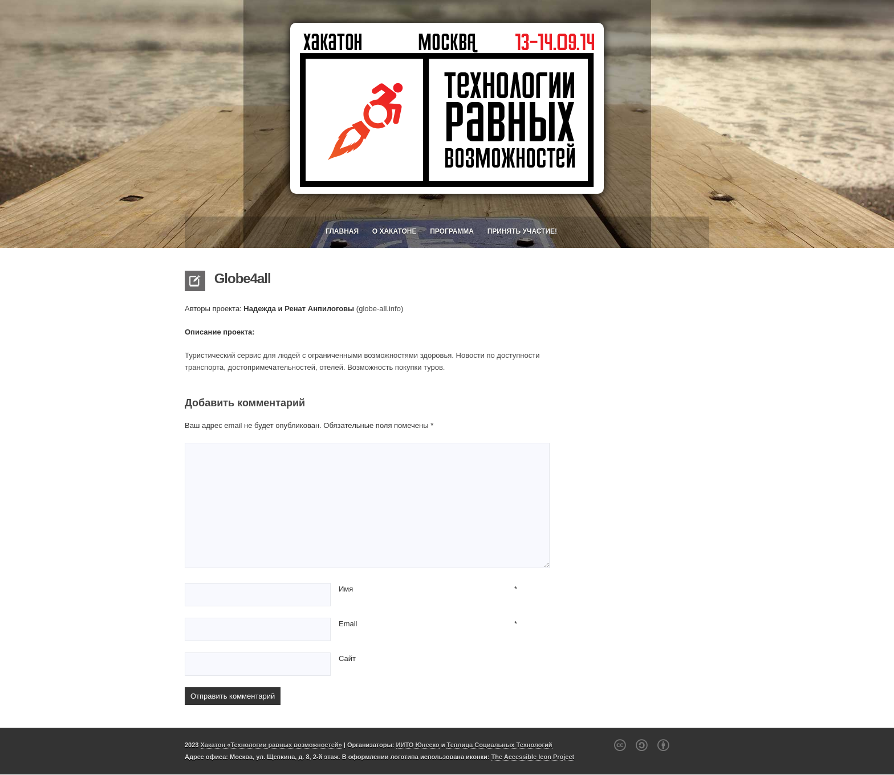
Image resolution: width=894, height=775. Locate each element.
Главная (342, 231)
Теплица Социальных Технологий (499, 744)
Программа (452, 231)
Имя (346, 589)
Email (348, 624)
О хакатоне (394, 231)
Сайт (347, 658)
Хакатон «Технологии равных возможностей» (271, 744)
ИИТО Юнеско (418, 744)
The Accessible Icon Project (533, 756)
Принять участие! (522, 231)
